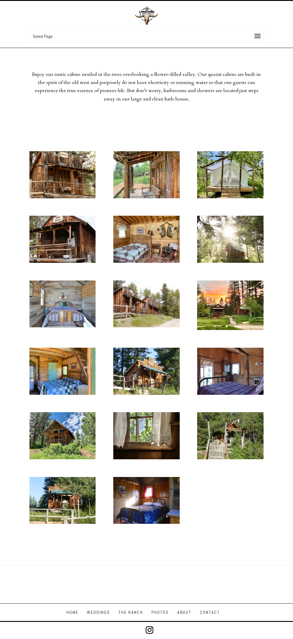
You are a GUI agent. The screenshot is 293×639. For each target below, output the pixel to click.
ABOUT (184, 612)
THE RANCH (130, 612)
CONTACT (210, 612)
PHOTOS (160, 612)
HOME (72, 612)
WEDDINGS (98, 612)
